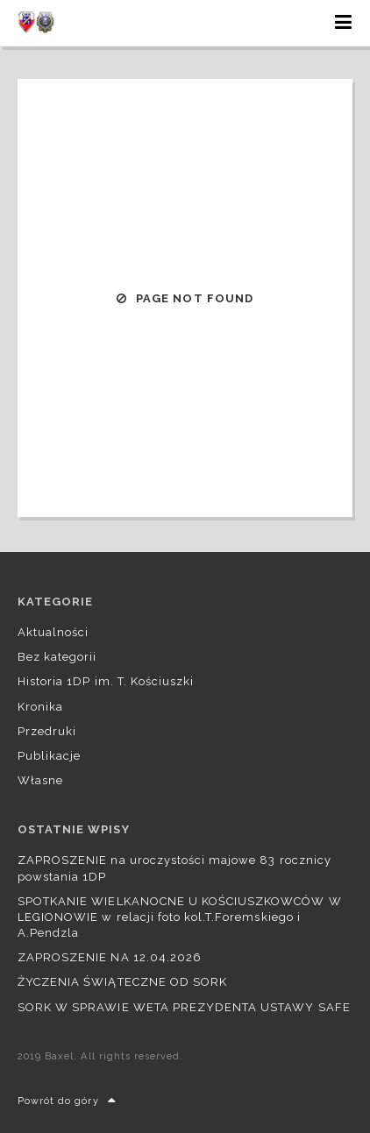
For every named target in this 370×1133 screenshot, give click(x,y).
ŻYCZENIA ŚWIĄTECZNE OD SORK (122, 981)
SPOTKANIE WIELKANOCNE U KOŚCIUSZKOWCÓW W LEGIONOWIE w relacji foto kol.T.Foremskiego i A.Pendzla (180, 917)
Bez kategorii (57, 656)
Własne (40, 780)
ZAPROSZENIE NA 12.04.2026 (110, 957)
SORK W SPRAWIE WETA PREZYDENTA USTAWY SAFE (184, 1007)
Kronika (40, 706)
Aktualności (53, 632)
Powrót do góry (67, 1101)
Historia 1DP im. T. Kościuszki (106, 681)
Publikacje (49, 755)
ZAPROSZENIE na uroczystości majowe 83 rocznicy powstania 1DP (174, 867)
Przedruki (47, 731)
